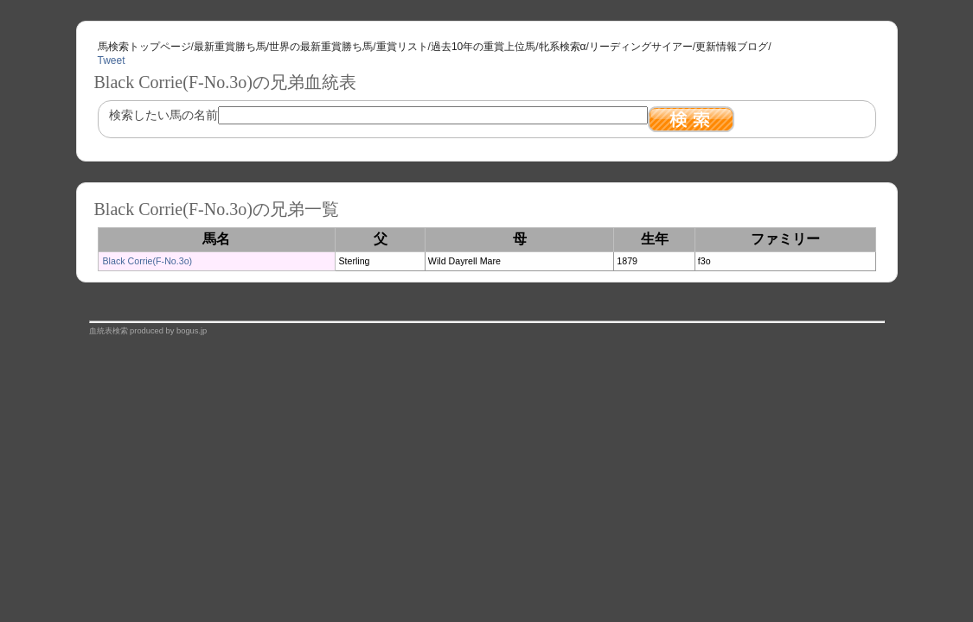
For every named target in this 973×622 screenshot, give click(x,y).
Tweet (111, 60)
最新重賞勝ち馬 (230, 47)
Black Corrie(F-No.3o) (148, 261)
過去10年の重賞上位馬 (483, 47)
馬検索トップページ (144, 47)
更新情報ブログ (731, 47)
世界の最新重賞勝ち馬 (321, 47)
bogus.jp (191, 331)
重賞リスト (402, 47)
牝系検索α (562, 47)
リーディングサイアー (641, 47)
